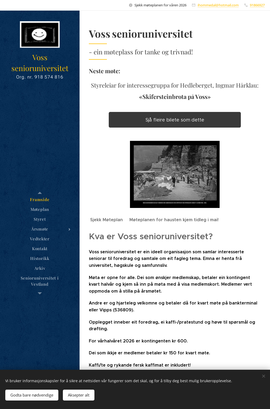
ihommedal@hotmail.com (218, 5)
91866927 (257, 5)
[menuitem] (40, 200)
